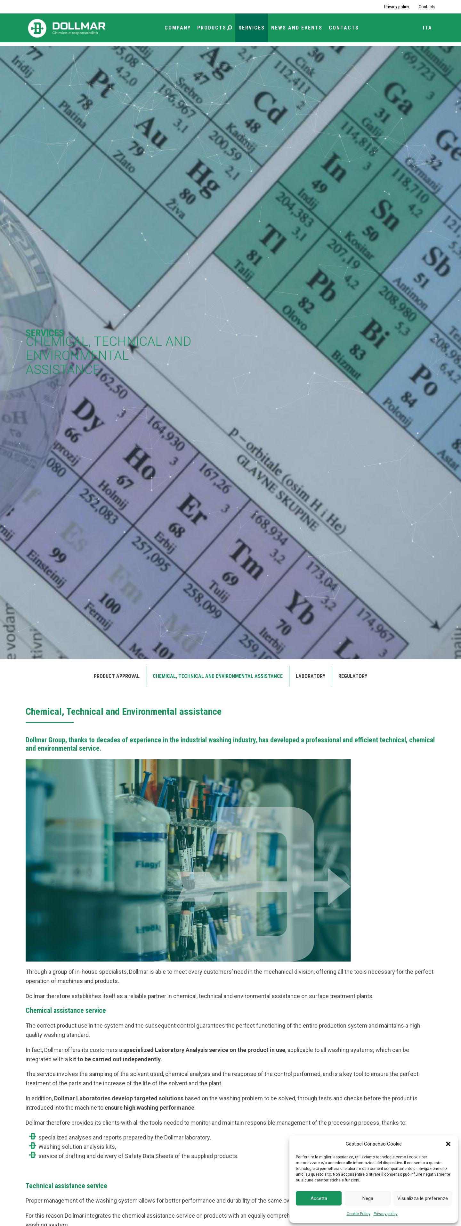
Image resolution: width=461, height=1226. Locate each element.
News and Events (296, 28)
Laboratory (310, 676)
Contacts (427, 6)
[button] (448, 1144)
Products (214, 28)
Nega (367, 1198)
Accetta (319, 1198)
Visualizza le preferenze (422, 1198)
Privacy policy (386, 1214)
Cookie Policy (358, 1214)
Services (252, 28)
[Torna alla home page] (67, 27)
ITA (427, 28)
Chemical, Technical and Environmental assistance (218, 676)
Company (178, 28)
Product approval (117, 676)
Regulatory (352, 676)
